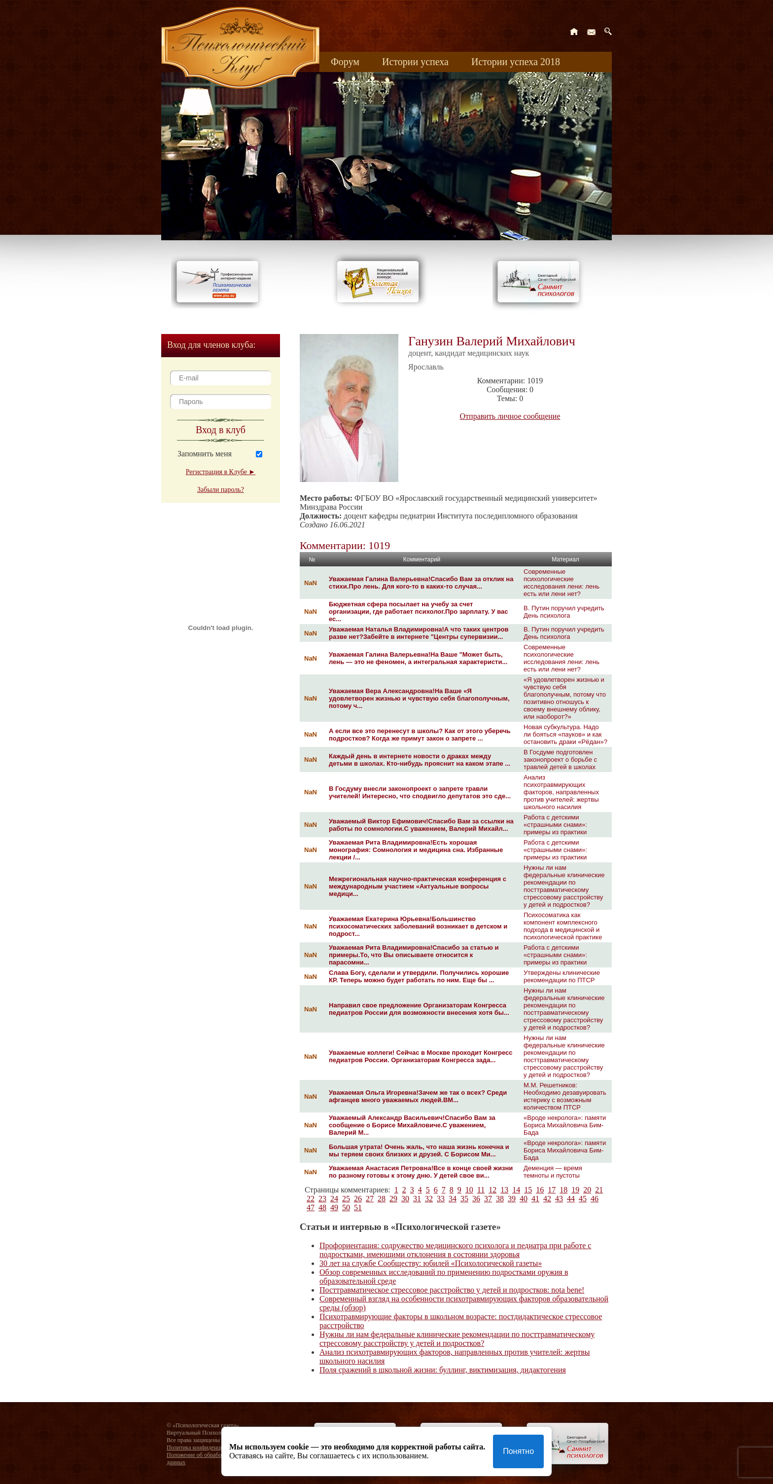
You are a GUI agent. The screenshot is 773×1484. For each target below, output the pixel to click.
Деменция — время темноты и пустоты (553, 1171)
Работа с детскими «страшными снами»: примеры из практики (555, 825)
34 (453, 1198)
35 (464, 1198)
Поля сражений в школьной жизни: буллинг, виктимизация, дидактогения (442, 1370)
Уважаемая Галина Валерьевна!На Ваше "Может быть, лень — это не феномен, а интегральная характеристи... (418, 658)
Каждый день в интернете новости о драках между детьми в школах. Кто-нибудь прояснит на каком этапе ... (419, 759)
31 (417, 1198)
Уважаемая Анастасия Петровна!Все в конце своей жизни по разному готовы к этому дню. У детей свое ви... (421, 1171)
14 (516, 1190)
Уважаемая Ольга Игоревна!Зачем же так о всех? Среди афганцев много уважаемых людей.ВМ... (418, 1096)
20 (587, 1190)
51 (358, 1207)
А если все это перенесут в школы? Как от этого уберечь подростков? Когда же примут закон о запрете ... (420, 734)
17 (552, 1190)
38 (500, 1198)
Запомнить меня (204, 453)
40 (523, 1198)
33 (441, 1198)
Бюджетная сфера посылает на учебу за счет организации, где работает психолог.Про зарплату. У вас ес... (418, 611)
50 (346, 1207)
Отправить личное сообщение (510, 416)
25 (346, 1198)
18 (563, 1190)
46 (594, 1198)
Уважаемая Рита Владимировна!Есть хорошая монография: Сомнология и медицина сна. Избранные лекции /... (416, 850)
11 (481, 1190)
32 (429, 1198)
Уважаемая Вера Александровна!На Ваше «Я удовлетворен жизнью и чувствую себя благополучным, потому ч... (419, 698)
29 (393, 1198)
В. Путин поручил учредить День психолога (564, 611)
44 (571, 1198)
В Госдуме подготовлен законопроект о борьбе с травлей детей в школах (560, 759)
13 (504, 1190)
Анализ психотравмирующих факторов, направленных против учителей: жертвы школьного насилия (561, 792)
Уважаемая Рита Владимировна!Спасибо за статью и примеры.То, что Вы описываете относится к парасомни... (413, 955)
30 (405, 1198)
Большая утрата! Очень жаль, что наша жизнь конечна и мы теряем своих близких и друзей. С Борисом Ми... (419, 1150)
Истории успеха (415, 61)
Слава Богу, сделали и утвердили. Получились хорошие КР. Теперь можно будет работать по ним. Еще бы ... (419, 976)
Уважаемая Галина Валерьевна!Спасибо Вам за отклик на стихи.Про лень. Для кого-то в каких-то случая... (421, 582)
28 (382, 1198)
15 (528, 1190)
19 (575, 1190)
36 (476, 1198)
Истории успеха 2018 (515, 61)
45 (583, 1198)
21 (599, 1190)
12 (492, 1190)
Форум (345, 61)
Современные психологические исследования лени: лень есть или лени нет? (561, 582)
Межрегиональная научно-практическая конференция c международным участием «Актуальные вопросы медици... (417, 886)
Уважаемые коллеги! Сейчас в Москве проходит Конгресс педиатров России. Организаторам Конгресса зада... (420, 1056)
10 (469, 1190)
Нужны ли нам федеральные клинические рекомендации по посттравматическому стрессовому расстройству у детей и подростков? (564, 886)
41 (535, 1198)
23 (322, 1198)
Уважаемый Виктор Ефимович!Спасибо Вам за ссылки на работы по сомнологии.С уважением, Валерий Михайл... (421, 824)
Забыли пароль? (220, 489)
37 (488, 1198)
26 (358, 1198)
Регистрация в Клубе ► (220, 472)
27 (370, 1198)
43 (559, 1198)
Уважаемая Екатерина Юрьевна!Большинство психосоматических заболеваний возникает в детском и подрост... (418, 926)
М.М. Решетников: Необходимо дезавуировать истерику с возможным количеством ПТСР (565, 1096)
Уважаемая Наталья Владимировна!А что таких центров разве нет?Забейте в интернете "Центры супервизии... (418, 633)
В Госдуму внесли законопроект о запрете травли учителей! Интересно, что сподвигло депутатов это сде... (420, 792)
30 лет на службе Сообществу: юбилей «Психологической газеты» (430, 1263)
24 (334, 1198)
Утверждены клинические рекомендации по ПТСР (562, 976)
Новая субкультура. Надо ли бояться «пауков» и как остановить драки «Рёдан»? (565, 734)
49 (334, 1207)
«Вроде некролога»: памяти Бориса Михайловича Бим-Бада (565, 1125)
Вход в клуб (221, 429)
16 (540, 1190)
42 (547, 1198)
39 (512, 1198)
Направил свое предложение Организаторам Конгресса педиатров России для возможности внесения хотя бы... (419, 1009)
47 (311, 1207)
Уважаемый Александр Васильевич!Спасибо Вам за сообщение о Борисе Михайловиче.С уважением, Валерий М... (412, 1125)
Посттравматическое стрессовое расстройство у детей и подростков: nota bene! (451, 1290)
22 (311, 1198)
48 (322, 1207)
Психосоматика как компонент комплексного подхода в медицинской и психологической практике (563, 926)
